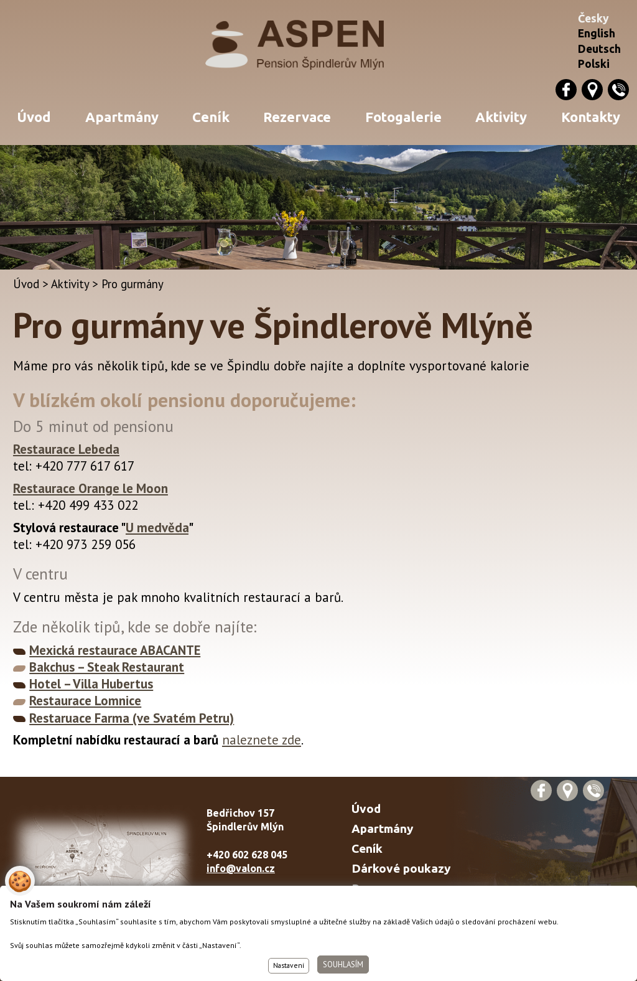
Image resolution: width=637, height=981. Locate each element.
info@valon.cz (241, 868)
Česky (593, 18)
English (596, 33)
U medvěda (157, 527)
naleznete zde (261, 739)
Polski (594, 64)
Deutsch (599, 49)
